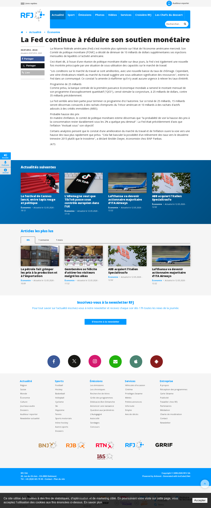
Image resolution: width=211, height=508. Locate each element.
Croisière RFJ (143, 15)
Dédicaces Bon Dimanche (102, 402)
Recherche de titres (99, 393)
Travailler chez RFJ (168, 402)
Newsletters (115, 361)
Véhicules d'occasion (135, 385)
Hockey (58, 389)
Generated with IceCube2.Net (176, 476)
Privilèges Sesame (133, 393)
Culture (23, 402)
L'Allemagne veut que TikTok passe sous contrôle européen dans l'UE (82, 201)
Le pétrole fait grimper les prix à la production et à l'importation (39, 272)
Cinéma (129, 389)
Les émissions (97, 385)
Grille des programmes (101, 397)
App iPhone (136, 361)
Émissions (84, 15)
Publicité (164, 397)
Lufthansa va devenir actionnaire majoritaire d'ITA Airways (125, 199)
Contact (164, 418)
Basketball (60, 393)
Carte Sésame (166, 393)
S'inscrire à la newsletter (105, 321)
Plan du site (59, 479)
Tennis (58, 414)
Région (23, 385)
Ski (56, 406)
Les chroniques (97, 389)
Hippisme (59, 410)
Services (126, 15)
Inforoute (129, 406)
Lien (26, 72)
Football (59, 385)
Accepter (200, 500)
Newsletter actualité (29, 418)
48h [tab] (28, 240)
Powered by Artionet (151, 476)
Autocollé (94, 418)
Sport (71, 15)
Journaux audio (27, 406)
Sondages (94, 422)
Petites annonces (133, 402)
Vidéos (112, 15)
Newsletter (165, 422)
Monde (23, 393)
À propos (164, 385)
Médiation (165, 410)
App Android (156, 361)
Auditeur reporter (29, 414)
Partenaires (165, 406)
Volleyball (59, 397)
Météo (128, 397)
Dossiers (24, 410)
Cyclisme (59, 402)
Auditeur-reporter (177, 3)
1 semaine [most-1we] (43, 240)
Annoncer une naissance (102, 406)
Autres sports (61, 427)
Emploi (128, 410)
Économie (53, 32)
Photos (99, 15)
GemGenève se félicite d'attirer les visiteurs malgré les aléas (81, 272)
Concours (94, 427)
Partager (28, 58)
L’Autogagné (96, 414)
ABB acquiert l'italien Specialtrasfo (167, 197)
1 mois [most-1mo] (59, 240)
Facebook (53, 361)
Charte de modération (171, 414)
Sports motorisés (63, 418)
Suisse (23, 389)
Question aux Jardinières (102, 410)
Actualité (58, 15)
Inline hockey (61, 422)
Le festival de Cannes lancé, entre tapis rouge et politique (38, 199)
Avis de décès (131, 414)
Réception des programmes (173, 389)
